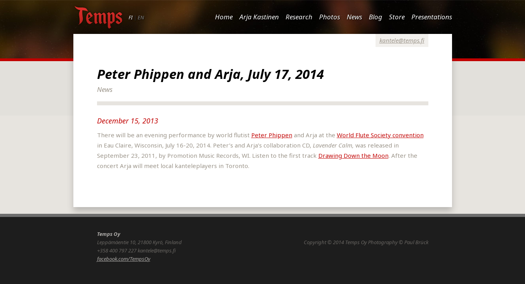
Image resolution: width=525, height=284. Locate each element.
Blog (375, 16)
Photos (329, 16)
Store (397, 16)
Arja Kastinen (259, 16)
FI (131, 17)
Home (224, 16)
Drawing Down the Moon (353, 155)
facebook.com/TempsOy (123, 258)
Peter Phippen (271, 135)
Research (299, 16)
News (354, 16)
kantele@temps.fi (401, 40)
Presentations (431, 16)
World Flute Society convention (380, 135)
